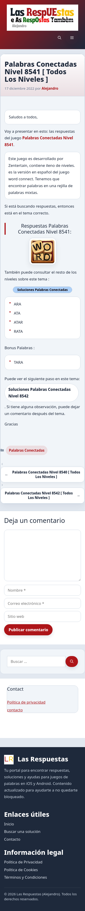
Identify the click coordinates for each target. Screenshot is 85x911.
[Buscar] (72, 661)
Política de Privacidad (23, 862)
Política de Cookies (21, 869)
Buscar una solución (22, 831)
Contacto (12, 839)
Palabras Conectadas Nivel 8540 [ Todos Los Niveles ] (46, 474)
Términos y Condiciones (25, 877)
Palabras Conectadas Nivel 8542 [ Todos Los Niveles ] (39, 495)
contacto (15, 710)
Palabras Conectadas (26, 450)
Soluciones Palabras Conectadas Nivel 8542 (39, 393)
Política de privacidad (26, 702)
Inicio (9, 824)
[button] (59, 37)
